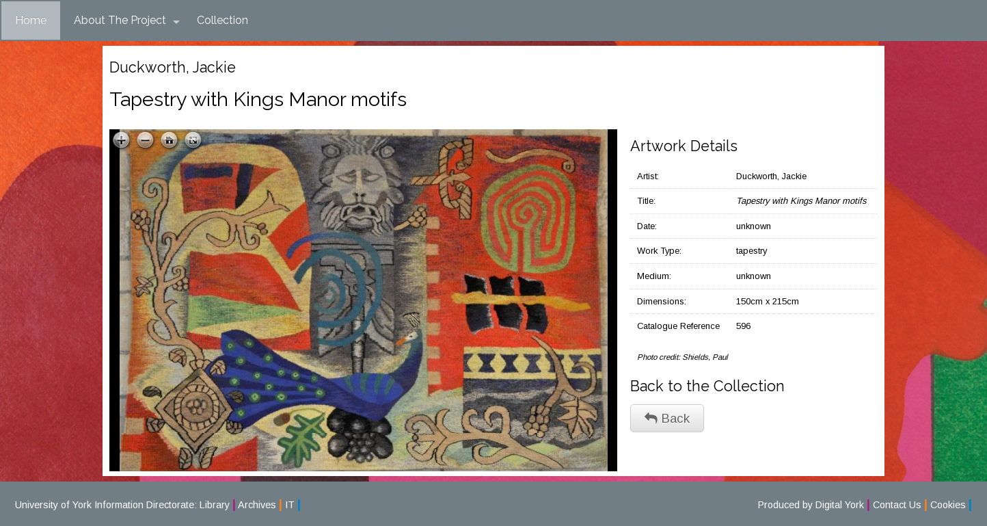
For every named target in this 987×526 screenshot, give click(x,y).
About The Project (127, 20)
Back (667, 418)
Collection (222, 20)
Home (30, 20)
